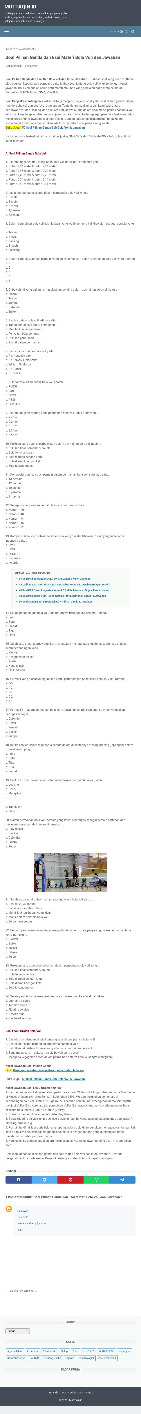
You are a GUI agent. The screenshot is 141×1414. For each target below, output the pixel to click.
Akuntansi (32, 1358)
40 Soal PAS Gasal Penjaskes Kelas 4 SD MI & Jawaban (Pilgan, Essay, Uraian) (64, 595)
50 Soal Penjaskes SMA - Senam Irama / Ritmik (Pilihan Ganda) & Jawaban (62, 601)
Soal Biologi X (86, 1365)
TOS (64, 1400)
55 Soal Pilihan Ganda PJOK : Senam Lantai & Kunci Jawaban (55, 583)
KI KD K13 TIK (106, 1358)
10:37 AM (22, 1221)
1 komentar (31, 71)
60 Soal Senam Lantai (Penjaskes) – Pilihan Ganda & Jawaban (55, 606)
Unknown (22, 1216)
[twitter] (45, 1185)
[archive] (18, 1338)
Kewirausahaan (16, 1365)
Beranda (53, 1400)
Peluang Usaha (52, 1365)
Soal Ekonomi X (107, 1365)
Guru (75, 1358)
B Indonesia (49, 1358)
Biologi (64, 1358)
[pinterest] (70, 1185)
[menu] (10, 27)
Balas (20, 1235)
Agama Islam (14, 1358)
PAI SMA (34, 1365)
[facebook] (19, 1185)
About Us (75, 1400)
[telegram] (122, 1185)
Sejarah (70, 1365)
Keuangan (125, 1358)
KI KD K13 (88, 1358)
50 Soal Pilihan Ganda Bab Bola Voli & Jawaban (53, 132)
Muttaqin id (21, 4)
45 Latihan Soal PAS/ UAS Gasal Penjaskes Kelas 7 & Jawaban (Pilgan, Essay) (64, 589)
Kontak (88, 1400)
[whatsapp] (97, 1185)
